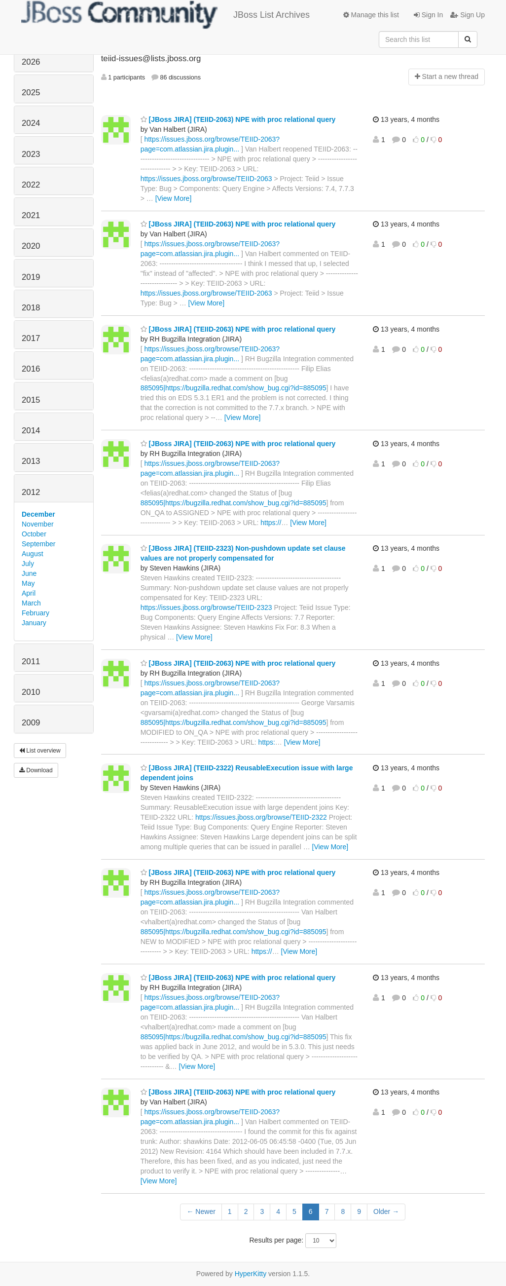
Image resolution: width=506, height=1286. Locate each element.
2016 (31, 369)
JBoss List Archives (165, 14)
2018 (31, 307)
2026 (31, 62)
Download (36, 770)
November (38, 524)
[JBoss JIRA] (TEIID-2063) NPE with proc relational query (238, 119)
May (28, 583)
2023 (31, 154)
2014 (31, 430)
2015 (31, 400)
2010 (31, 692)
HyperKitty (251, 1274)
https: (266, 742)
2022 (31, 184)
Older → (386, 1211)
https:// (270, 523)
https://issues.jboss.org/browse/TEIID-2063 (206, 179)
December (38, 514)
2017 (31, 338)
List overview (40, 750)
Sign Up (467, 15)
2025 (31, 92)
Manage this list (371, 15)
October (34, 534)
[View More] (173, 198)
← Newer (200, 1211)
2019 (31, 277)
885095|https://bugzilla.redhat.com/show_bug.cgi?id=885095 (233, 388)
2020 (31, 246)
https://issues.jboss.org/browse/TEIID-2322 (261, 817)
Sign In (428, 15)
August (32, 554)
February (35, 613)
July (28, 563)
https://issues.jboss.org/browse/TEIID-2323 (206, 607)
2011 (31, 661)
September (38, 544)
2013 (31, 461)
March (31, 603)
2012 (31, 492)
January (34, 623)
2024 (31, 123)
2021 (31, 215)
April (29, 593)
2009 (31, 722)
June (29, 573)
